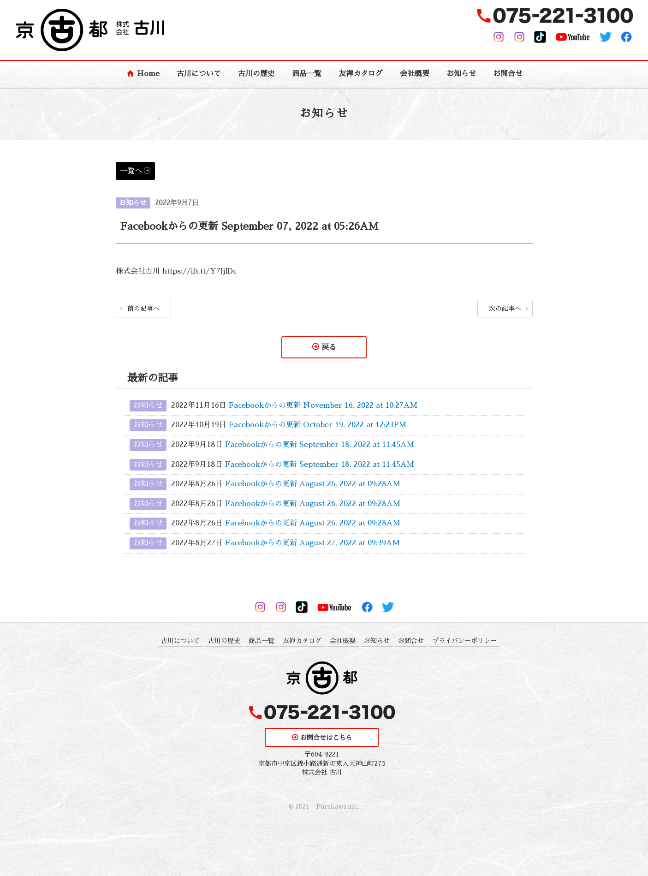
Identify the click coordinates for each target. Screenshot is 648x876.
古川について (199, 73)
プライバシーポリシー (464, 641)
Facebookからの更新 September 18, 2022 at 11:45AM (319, 444)
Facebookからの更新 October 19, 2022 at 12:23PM (317, 425)
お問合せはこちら (326, 737)
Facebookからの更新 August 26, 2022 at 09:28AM (312, 484)
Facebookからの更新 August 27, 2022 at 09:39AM (312, 543)
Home (148, 73)
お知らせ (461, 73)
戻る (328, 347)
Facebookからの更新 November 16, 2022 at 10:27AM (323, 405)
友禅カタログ (361, 73)
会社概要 (414, 73)
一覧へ (131, 171)
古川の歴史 (256, 73)
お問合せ (508, 73)
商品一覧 (306, 73)
